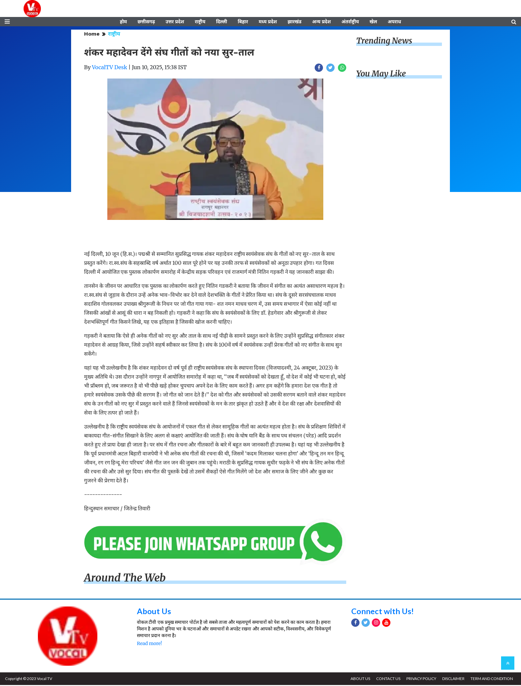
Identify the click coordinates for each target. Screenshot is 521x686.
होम (123, 22)
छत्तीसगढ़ (146, 22)
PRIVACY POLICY (420, 679)
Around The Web (125, 579)
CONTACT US (387, 679)
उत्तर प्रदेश (174, 22)
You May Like (381, 75)
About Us (154, 611)
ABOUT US (358, 679)
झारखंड (294, 22)
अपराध (394, 22)
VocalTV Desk (109, 68)
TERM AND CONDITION (491, 679)
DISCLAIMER (453, 679)
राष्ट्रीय (200, 22)
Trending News (384, 42)
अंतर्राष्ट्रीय (350, 22)
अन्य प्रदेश (321, 22)
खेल (373, 22)
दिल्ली (221, 22)
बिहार (243, 22)
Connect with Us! (382, 611)
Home (92, 35)
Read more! (149, 644)
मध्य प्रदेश (268, 22)
